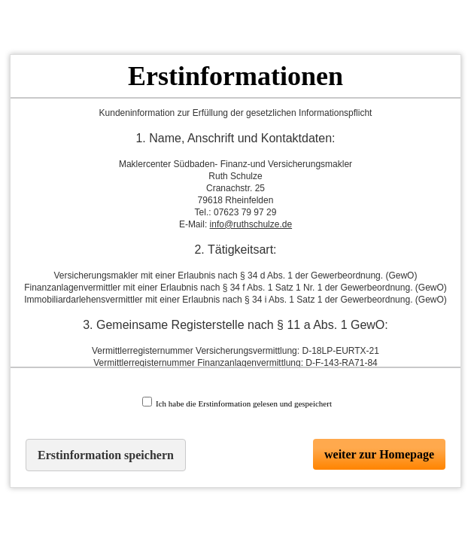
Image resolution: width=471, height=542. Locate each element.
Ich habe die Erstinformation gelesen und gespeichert (237, 402)
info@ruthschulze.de (251, 224)
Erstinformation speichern (106, 455)
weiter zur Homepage (379, 454)
